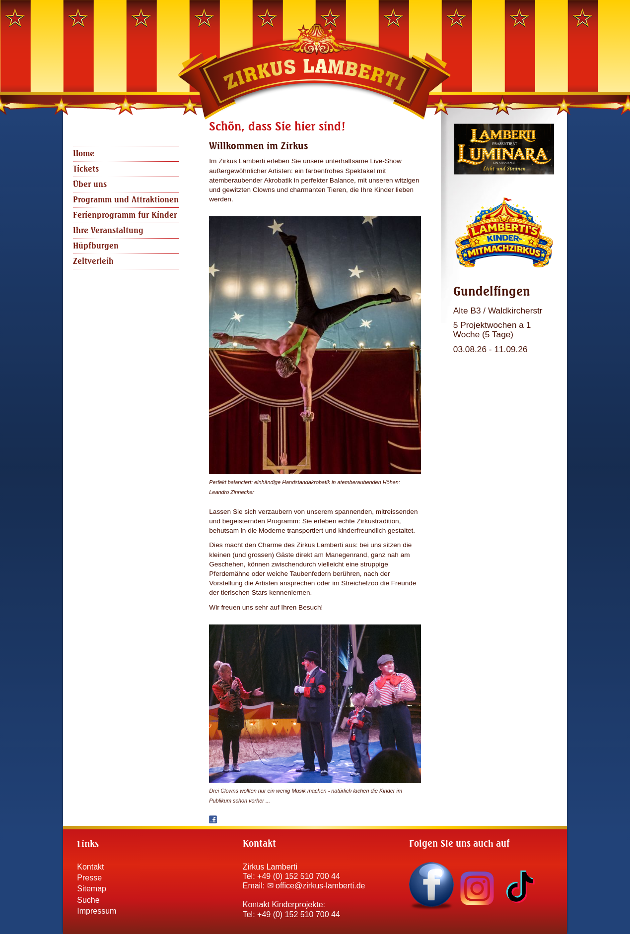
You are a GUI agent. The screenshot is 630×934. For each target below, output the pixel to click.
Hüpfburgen (96, 246)
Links (88, 844)
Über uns (90, 184)
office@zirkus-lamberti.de (320, 885)
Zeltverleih (93, 261)
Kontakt (90, 867)
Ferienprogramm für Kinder (125, 215)
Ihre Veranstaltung (108, 231)
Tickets (86, 169)
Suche (88, 900)
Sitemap (91, 888)
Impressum (96, 911)
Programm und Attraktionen (126, 200)
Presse (89, 877)
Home (83, 154)
